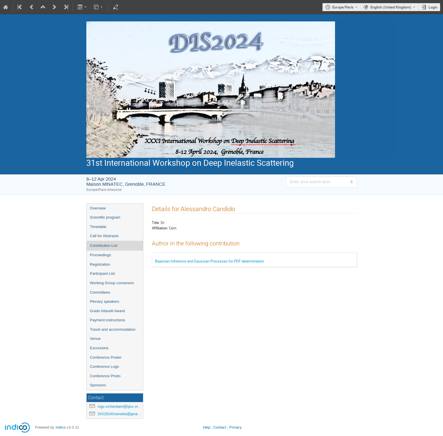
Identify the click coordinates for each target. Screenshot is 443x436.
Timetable (98, 227)
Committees (100, 292)
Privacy (235, 427)
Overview (98, 208)
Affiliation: (160, 228)
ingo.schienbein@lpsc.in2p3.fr (122, 406)
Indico (61, 427)
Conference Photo (105, 376)
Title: (156, 222)
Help (206, 427)
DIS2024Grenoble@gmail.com (123, 413)
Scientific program (105, 217)
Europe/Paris (343, 7)
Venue (95, 338)
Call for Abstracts (104, 236)
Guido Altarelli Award (107, 311)
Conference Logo (104, 366)
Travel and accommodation (113, 329)
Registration (100, 264)
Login (432, 7)
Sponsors (98, 385)
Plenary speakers (104, 301)
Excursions (99, 348)
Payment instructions (107, 320)
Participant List (102, 273)
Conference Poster (106, 357)
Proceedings (100, 255)
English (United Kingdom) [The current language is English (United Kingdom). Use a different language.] (390, 7)
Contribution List (103, 245)
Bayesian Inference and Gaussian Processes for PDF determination (209, 261)
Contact (219, 427)
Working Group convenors (112, 283)
